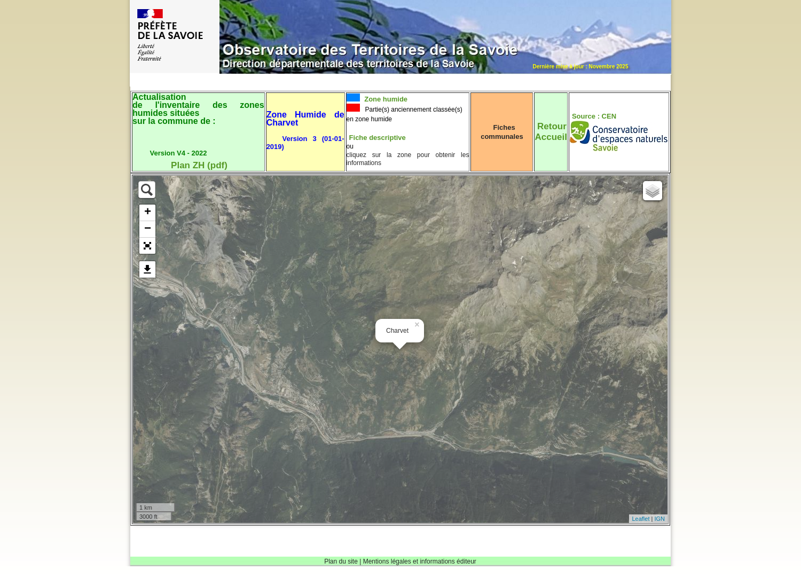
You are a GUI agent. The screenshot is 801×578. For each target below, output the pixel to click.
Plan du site (341, 561)
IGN (659, 518)
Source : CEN (594, 116)
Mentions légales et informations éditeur (419, 561)
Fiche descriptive (377, 138)
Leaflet (640, 518)
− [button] (147, 229)
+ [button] (147, 213)
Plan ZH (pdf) (199, 165)
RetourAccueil (551, 131)
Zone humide (385, 99)
